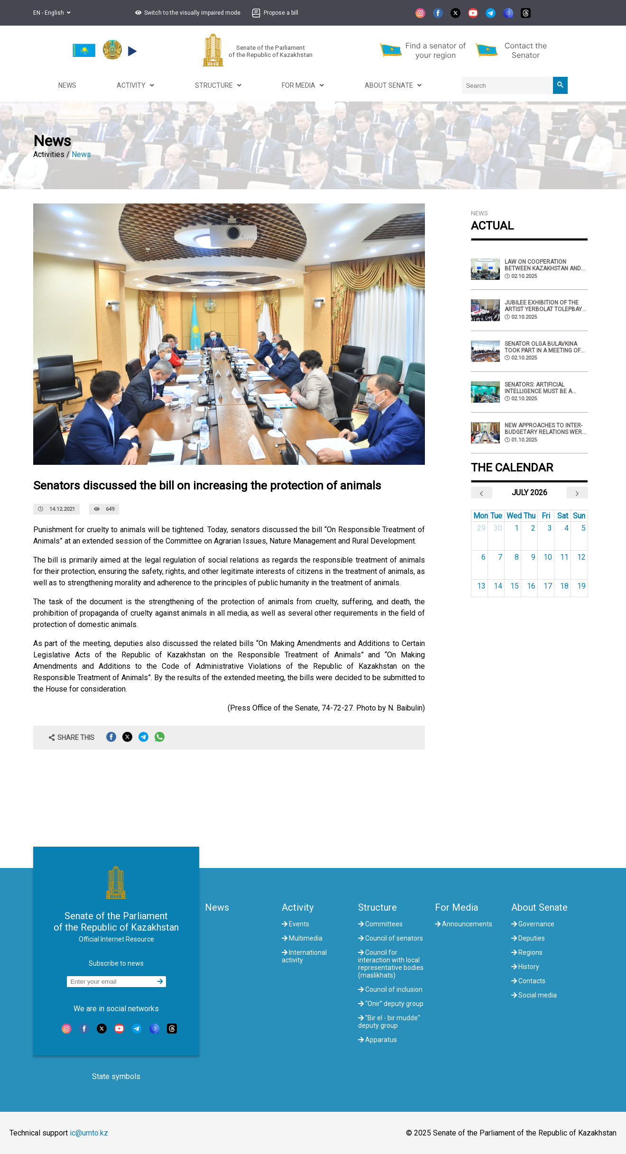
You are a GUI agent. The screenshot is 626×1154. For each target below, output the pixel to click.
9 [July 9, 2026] (533, 557)
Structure (377, 907)
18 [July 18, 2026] (564, 586)
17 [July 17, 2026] (547, 586)
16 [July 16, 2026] (531, 586)
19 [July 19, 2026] (581, 586)
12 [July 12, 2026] (581, 557)
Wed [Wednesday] (514, 515)
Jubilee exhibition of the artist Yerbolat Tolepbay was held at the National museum (543, 306)
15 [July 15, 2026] (514, 586)
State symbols (116, 1076)
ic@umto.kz (89, 1132)
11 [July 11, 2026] (564, 557)
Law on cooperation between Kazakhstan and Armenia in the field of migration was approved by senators (546, 265)
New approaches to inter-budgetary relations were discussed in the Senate (545, 428)
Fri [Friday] (546, 515)
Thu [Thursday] (529, 515)
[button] (186, 12)
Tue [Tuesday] (496, 515)
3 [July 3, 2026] (550, 528)
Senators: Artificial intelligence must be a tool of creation (538, 388)
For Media (456, 907)
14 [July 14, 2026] (498, 586)
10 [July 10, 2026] (547, 557)
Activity (297, 907)
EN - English (52, 12)
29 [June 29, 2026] (481, 528)
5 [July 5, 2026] (583, 528)
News (81, 154)
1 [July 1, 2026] (517, 528)
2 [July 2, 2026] (533, 528)
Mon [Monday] (480, 515)
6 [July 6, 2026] (483, 557)
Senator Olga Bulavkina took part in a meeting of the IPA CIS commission (542, 347)
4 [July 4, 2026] (566, 528)
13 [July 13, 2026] (481, 586)
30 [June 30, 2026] (498, 528)
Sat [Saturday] (562, 515)
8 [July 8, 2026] (517, 557)
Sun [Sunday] (579, 515)
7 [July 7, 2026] (500, 557)
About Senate (539, 907)
